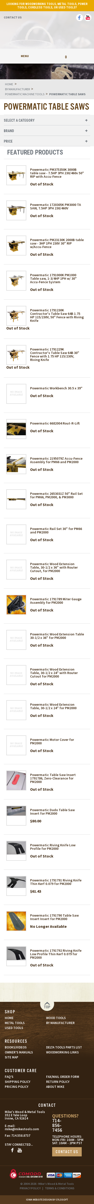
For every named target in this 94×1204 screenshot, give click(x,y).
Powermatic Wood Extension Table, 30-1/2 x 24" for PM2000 (53, 706)
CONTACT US (67, 1152)
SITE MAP (11, 1057)
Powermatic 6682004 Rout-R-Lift (55, 423)
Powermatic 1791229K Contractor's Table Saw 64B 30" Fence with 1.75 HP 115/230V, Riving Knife (54, 354)
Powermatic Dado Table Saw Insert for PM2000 (52, 811)
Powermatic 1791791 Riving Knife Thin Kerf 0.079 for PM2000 (55, 881)
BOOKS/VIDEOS (16, 1047)
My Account (47, 56)
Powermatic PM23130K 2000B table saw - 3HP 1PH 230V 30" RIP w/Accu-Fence (57, 243)
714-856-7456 (57, 1125)
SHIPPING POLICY (17, 1081)
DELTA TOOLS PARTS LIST (64, 1047)
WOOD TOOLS (56, 1018)
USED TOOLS (14, 1028)
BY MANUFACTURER (60, 1023)
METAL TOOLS (15, 1023)
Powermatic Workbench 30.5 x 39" (56, 388)
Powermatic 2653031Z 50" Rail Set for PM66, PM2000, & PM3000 (56, 495)
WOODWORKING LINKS (62, 1052)
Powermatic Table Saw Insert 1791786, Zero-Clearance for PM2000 (53, 778)
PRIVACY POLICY (30, 1188)
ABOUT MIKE (55, 1086)
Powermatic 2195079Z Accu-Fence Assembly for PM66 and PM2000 (56, 460)
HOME (9, 1018)
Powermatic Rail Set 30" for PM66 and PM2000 (56, 530)
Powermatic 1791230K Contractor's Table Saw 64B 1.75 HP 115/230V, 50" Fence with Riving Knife (57, 315)
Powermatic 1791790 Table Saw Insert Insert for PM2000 (54, 917)
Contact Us (13, 17)
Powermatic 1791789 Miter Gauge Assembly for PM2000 (55, 600)
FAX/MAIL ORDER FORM (62, 1076)
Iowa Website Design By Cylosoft (47, 1199)
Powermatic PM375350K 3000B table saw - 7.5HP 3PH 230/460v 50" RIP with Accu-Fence (57, 173)
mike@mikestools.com (16, 1129)
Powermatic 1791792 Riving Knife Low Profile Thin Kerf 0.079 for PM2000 (55, 954)
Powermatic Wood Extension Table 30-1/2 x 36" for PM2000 (57, 635)
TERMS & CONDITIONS (59, 1188)
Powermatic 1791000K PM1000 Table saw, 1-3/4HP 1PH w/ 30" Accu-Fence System (53, 278)
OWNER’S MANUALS (19, 1052)
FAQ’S (9, 1076)
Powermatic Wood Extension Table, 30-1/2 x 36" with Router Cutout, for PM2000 (54, 567)
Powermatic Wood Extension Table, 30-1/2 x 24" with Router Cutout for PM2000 (54, 673)
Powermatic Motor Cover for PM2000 (52, 741)
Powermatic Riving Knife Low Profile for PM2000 (52, 846)
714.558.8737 (20, 1135)
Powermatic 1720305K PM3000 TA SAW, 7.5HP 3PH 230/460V (55, 206)
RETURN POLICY (57, 1081)
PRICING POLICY (16, 1086)
